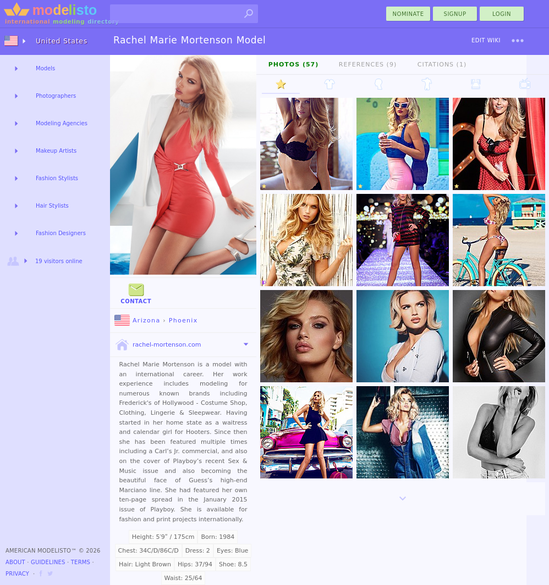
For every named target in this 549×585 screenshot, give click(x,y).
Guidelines (48, 562)
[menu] (517, 40)
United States (61, 41)
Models (45, 68)
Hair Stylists (52, 206)
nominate (408, 14)
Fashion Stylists (57, 178)
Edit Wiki (486, 40)
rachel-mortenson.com (157, 345)
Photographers (56, 96)
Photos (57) (293, 64)
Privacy (17, 574)
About (15, 562)
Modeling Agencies (61, 123)
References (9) (368, 64)
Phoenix (183, 320)
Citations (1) (442, 64)
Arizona (137, 320)
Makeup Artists (56, 151)
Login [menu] (501, 14)
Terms (80, 562)
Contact (135, 292)
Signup (455, 14)
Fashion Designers (61, 233)
